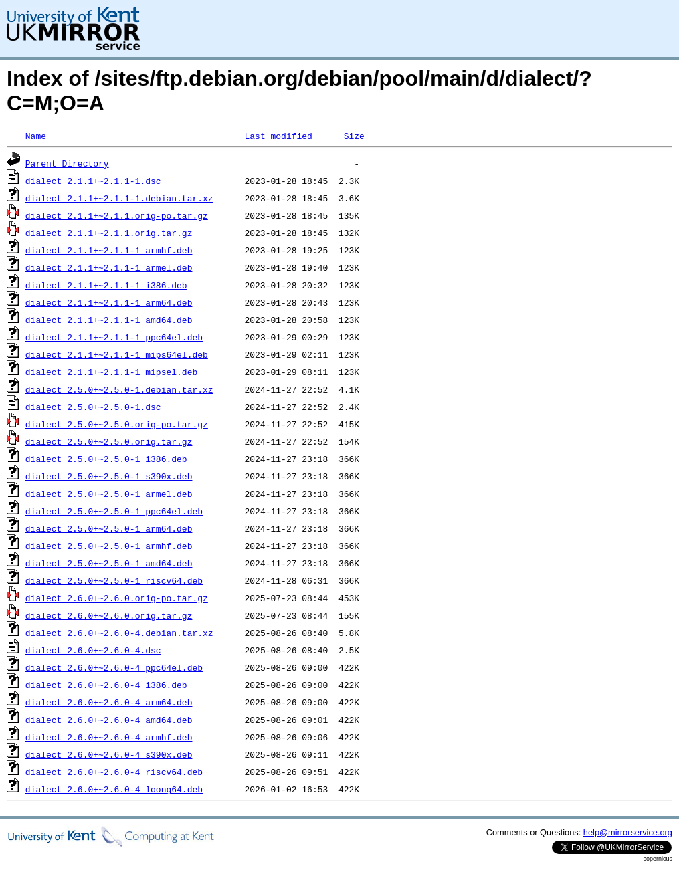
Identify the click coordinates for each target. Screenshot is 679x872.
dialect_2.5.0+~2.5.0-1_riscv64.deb (114, 580)
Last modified (278, 136)
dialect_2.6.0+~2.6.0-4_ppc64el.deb (114, 667)
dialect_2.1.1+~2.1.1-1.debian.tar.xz (119, 198)
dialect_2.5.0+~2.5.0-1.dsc (93, 407)
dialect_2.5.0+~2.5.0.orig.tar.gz (109, 441)
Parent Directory (67, 163)
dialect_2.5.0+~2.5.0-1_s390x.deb (109, 476)
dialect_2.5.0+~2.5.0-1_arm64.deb (109, 528)
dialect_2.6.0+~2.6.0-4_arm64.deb (109, 702)
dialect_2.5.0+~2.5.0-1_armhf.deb (109, 546)
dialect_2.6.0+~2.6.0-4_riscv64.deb (114, 772)
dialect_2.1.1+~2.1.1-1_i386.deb (106, 285)
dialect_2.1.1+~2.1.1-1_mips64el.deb (116, 354)
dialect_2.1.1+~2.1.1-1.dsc (93, 181)
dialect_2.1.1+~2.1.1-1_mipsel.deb (111, 372)
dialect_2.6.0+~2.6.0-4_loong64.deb (114, 789)
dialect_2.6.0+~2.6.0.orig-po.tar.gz (116, 598)
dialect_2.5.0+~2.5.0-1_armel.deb (109, 493)
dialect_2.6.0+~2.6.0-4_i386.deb (106, 685)
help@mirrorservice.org (627, 832)
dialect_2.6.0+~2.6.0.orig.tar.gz (109, 615)
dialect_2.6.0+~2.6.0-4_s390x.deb (109, 754)
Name (35, 136)
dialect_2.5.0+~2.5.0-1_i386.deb (106, 459)
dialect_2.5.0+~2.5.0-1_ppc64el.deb (114, 511)
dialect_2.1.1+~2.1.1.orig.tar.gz (109, 233)
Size (354, 136)
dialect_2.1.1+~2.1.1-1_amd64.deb (109, 320)
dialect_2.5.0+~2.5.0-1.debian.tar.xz (119, 389)
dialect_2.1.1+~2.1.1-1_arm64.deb (109, 302)
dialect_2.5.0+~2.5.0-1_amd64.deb (109, 563)
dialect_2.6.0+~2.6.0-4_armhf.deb (109, 737)
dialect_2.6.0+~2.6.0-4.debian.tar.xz (119, 633)
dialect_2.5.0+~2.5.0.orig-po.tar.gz (116, 424)
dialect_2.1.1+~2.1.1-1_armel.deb (109, 267)
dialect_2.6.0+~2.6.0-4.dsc (93, 650)
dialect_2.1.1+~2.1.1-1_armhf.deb (109, 250)
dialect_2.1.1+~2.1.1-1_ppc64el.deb (114, 337)
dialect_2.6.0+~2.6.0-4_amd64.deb (109, 720)
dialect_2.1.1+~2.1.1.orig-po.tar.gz (116, 215)
